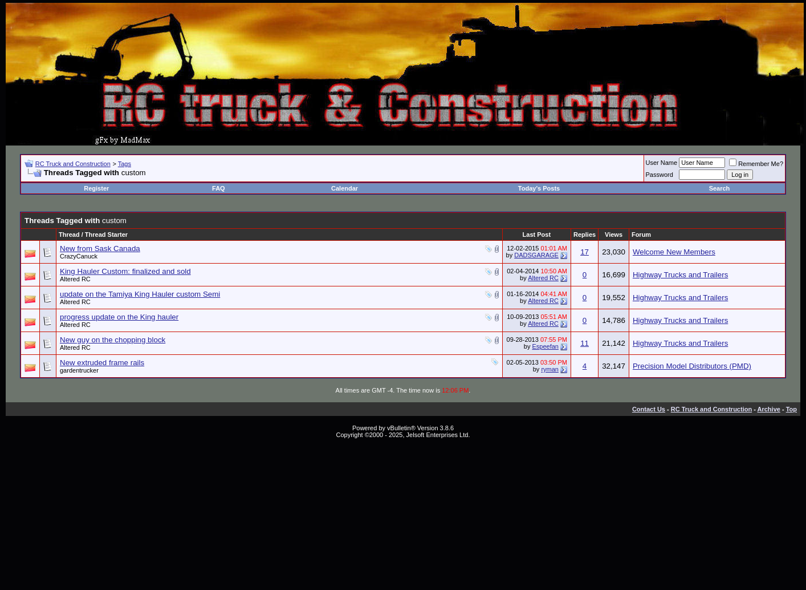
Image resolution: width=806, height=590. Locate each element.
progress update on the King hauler (119, 317)
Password (659, 174)
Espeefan (545, 346)
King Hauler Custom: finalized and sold (125, 271)
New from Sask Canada (100, 248)
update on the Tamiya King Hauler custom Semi (140, 294)
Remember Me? (756, 163)
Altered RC (75, 279)
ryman (550, 369)
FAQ (218, 188)
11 (584, 343)
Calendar (344, 188)
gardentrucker (79, 370)
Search (719, 188)
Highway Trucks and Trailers (680, 274)
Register (96, 188)
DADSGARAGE (536, 255)
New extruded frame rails (102, 362)
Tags (124, 163)
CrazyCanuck (78, 256)
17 (584, 252)
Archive (769, 409)
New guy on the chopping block (112, 340)
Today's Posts (539, 188)
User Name (662, 162)
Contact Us (648, 409)
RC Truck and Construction (73, 163)
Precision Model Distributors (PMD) (692, 366)
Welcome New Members (674, 252)
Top (791, 409)
